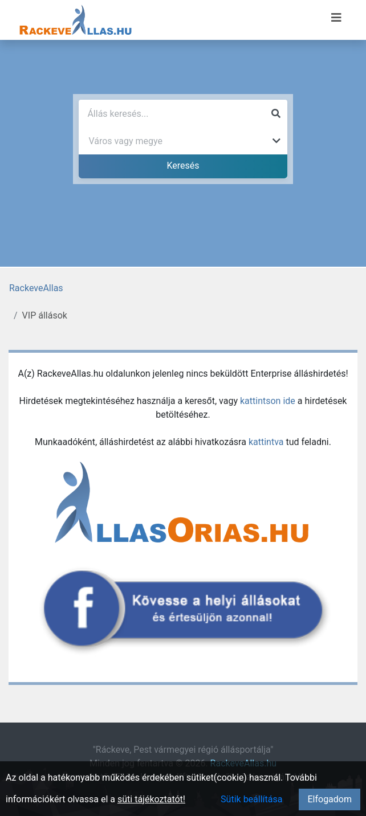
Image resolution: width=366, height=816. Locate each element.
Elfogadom (329, 799)
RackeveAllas (36, 288)
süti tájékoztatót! (151, 799)
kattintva (266, 441)
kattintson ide (267, 400)
